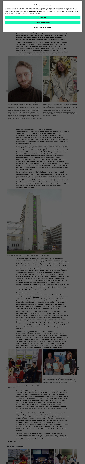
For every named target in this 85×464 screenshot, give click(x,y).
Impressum (36, 27)
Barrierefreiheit (48, 27)
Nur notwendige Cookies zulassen (42, 22)
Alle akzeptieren (42, 17)
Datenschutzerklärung (34, 11)
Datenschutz (41, 27)
